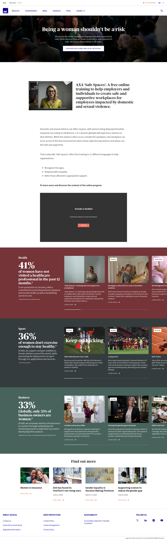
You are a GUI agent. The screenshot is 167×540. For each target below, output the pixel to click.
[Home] (5, 10)
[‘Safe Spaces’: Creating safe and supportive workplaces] (84, 281)
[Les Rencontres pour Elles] (84, 418)
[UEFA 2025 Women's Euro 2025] (84, 349)
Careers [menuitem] (80, 11)
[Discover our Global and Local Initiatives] (83, 48)
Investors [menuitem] (57, 11)
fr (163, 3)
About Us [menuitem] (15, 11)
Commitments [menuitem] (31, 11)
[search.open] (161, 10)
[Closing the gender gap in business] (128, 418)
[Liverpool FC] (128, 350)
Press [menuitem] (68, 11)
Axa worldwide (151, 3)
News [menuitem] (45, 11)
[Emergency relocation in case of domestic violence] (128, 279)
